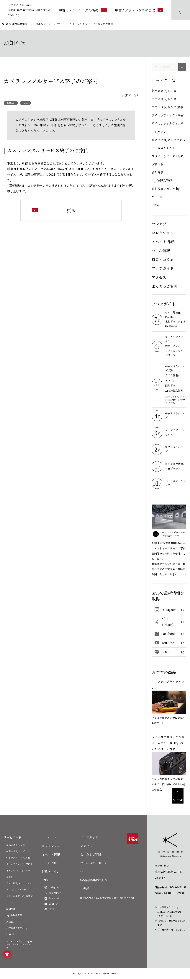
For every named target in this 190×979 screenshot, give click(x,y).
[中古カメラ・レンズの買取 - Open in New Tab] (139, 10)
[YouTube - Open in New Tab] (169, 643)
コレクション (163, 232)
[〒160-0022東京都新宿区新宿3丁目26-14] (170, 872)
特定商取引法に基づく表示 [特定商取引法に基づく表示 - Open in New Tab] (93, 884)
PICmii (157, 205)
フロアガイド (163, 268)
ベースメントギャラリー (168, 148)
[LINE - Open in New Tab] (169, 652)
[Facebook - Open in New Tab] (169, 633)
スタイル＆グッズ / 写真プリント (168, 160)
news (25, 102)
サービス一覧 (13, 837)
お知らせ (11, 102)
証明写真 (157, 172)
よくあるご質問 (165, 286)
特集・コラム (163, 259)
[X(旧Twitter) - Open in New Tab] (169, 621)
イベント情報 (163, 241)
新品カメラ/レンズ (164, 91)
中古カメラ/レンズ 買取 (167, 107)
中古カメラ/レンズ (164, 99)
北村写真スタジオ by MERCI (166, 193)
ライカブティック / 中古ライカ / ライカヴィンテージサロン (168, 123)
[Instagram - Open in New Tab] (169, 609)
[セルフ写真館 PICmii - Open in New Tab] (175, 314)
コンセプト (161, 223)
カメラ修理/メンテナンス (168, 140)
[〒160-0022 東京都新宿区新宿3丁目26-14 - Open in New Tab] (29, 12)
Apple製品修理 (162, 180)
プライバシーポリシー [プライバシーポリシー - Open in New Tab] (93, 867)
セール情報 (161, 250)
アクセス (159, 277)
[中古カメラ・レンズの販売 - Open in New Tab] (83, 10)
